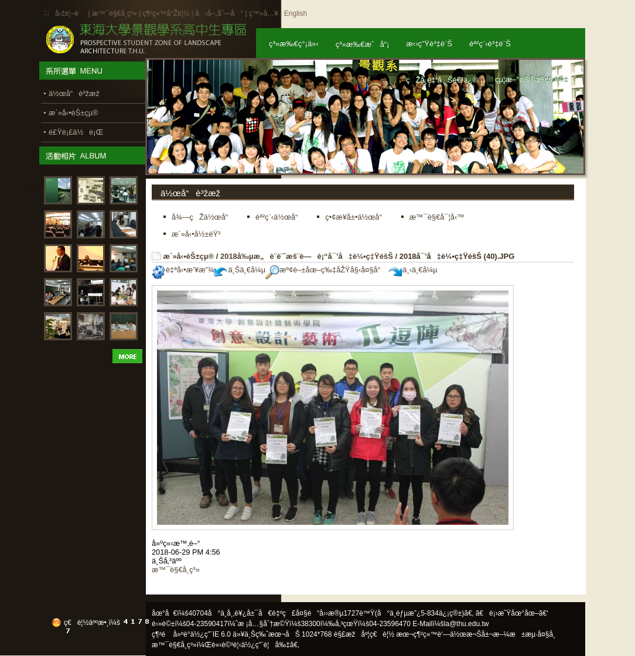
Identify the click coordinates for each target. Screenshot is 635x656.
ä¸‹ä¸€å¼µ (412, 269)
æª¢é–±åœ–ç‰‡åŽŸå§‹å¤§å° (326, 269)
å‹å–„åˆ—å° (219, 13)
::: (46, 13)
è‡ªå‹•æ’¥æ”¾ (183, 269)
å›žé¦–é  (70, 13)
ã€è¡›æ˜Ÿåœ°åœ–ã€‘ (512, 613)
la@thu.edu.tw (466, 624)
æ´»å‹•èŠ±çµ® (188, 256)
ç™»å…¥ (263, 13)
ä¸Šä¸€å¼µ (239, 269)
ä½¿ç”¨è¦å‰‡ (265, 645)
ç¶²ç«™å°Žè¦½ (165, 13)
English (295, 13)
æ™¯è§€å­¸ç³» (115, 13)
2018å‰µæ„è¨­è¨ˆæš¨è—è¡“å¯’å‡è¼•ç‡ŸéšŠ (306, 256)
